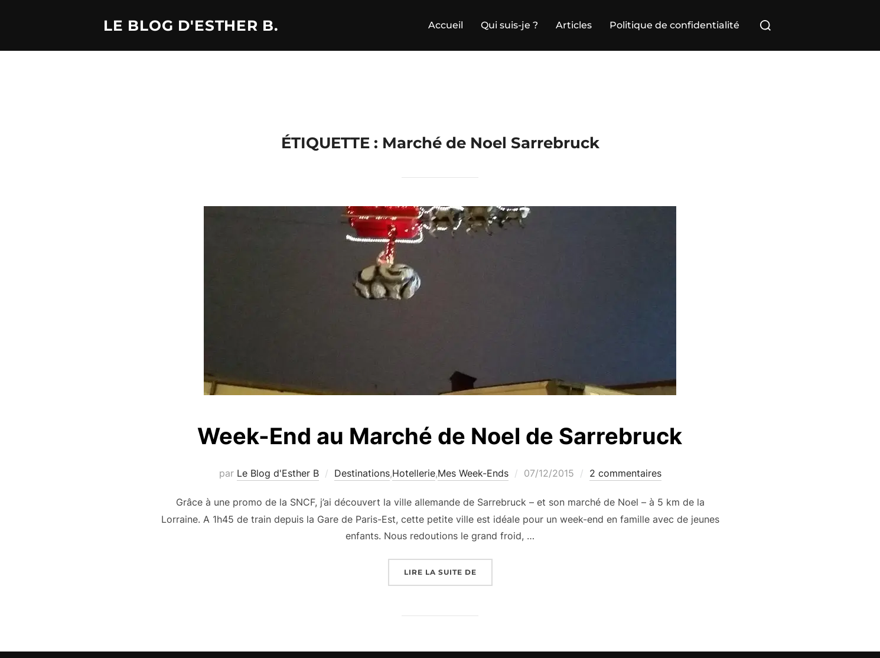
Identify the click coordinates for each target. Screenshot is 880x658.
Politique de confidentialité (674, 25)
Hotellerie (413, 473)
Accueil (445, 25)
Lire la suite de (448, 570)
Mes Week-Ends (473, 473)
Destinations (362, 473)
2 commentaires (625, 473)
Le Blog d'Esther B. (195, 25)
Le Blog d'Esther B (278, 473)
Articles (574, 25)
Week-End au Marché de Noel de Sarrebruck (439, 435)
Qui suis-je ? (509, 25)
